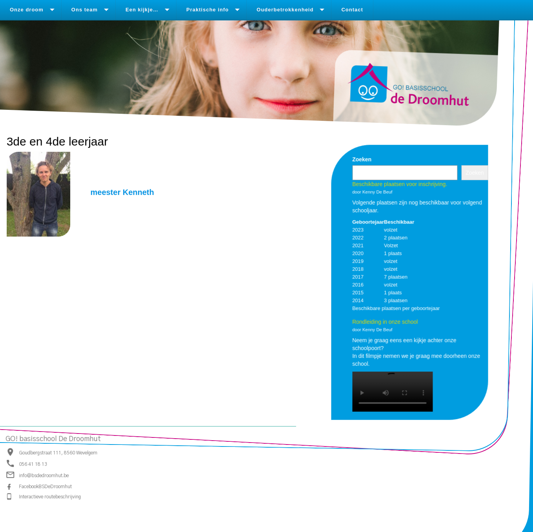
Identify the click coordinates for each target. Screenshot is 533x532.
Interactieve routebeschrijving (50, 496)
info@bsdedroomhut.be (44, 475)
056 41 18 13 (33, 463)
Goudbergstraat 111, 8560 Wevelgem (58, 452)
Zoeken (361, 159)
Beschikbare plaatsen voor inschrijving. (399, 183)
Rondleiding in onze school (385, 321)
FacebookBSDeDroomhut (45, 486)
